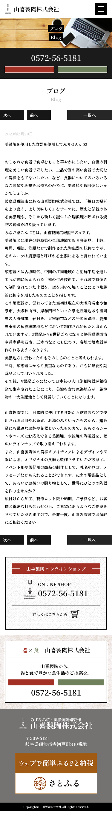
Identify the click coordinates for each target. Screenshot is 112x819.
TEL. (56, 57)
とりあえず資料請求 (82, 71)
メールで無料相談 (29, 71)
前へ (34, 119)
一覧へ (89, 119)
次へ (7, 119)
